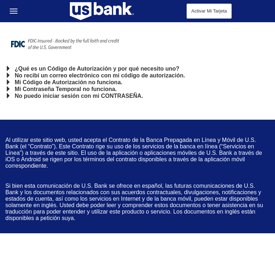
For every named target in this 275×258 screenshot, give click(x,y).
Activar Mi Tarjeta (209, 11)
